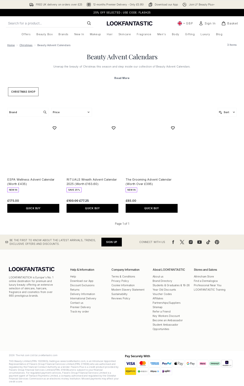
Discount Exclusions (82, 285)
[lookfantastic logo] (129, 23)
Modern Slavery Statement (127, 289)
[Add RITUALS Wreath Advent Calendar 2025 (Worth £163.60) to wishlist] (113, 127)
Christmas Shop (23, 91)
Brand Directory (162, 280)
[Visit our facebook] (173, 242)
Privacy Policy (120, 280)
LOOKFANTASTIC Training (209, 289)
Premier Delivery (80, 307)
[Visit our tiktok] (208, 242)
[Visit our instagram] (190, 242)
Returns (75, 289)
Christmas (26, 45)
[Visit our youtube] (199, 242)
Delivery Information (82, 294)
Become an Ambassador (168, 320)
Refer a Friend (162, 311)
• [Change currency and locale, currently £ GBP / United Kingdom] (185, 23)
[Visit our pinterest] (217, 242)
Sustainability (119, 294)
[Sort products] (227, 112)
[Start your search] (49, 23)
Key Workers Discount (166, 315)
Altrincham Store (204, 276)
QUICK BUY (33, 208)
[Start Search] (89, 23)
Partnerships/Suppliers (167, 302)
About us (158, 276)
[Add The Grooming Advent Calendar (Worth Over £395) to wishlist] (173, 127)
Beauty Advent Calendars (122, 56)
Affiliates (158, 298)
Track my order (79, 311)
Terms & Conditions (123, 276)
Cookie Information (123, 285)
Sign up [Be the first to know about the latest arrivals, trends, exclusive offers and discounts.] (111, 242)
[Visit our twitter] (182, 242)
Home (11, 45)
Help (73, 276)
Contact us (76, 302)
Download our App (81, 280)
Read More (121, 78)
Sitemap (157, 307)
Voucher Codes (162, 294)
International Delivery (83, 298)
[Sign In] (207, 23)
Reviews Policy (120, 298)
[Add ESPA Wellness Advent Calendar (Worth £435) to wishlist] (54, 127)
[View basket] (229, 23)
